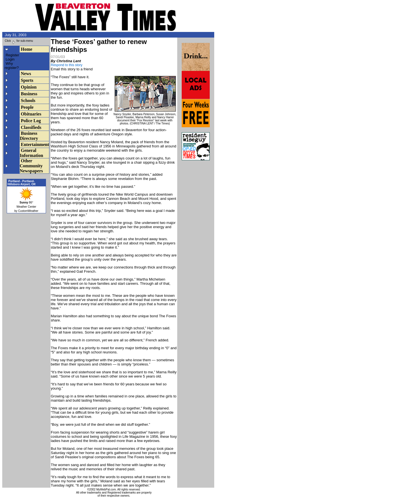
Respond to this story (66, 65)
